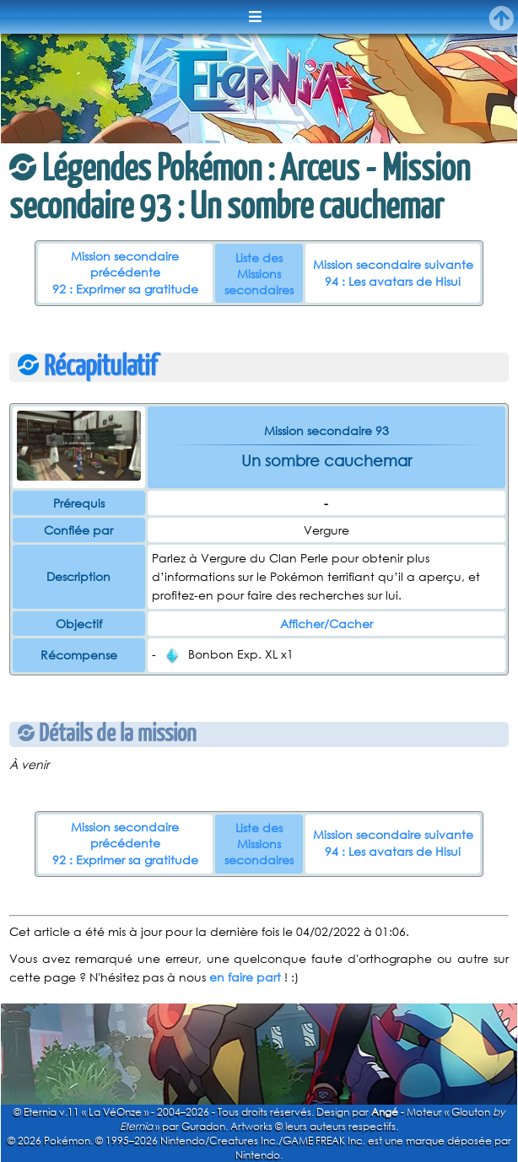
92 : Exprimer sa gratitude (125, 289)
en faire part (245, 977)
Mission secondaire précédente (125, 264)
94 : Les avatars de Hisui (393, 281)
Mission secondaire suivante (393, 264)
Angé (384, 1112)
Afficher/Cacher (326, 624)
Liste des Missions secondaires (259, 274)
